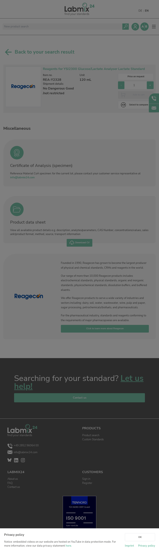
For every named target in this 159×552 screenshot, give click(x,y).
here (68, 546)
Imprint (129, 546)
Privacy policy (146, 546)
